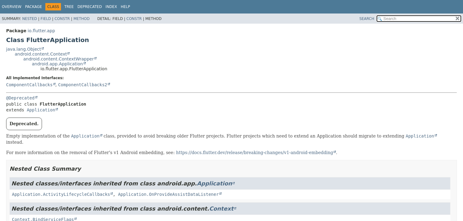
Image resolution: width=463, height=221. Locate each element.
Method (82, 19)
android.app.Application (57, 63)
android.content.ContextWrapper (58, 58)
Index (111, 7)
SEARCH (366, 19)
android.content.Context (41, 54)
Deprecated (90, 7)
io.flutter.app (41, 30)
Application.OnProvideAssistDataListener (168, 194)
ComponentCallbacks (29, 84)
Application (41, 109)
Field (45, 19)
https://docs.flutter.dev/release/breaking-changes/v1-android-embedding (254, 152)
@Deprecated (20, 97)
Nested (29, 19)
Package (33, 7)
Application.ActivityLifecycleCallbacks (61, 194)
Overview (11, 7)
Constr (62, 19)
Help (125, 7)
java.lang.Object (23, 49)
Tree (69, 7)
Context (221, 208)
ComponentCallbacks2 (82, 84)
